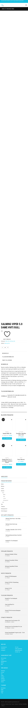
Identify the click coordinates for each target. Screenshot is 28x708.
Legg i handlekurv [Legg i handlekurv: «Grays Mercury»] (21, 464)
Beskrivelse (5, 353)
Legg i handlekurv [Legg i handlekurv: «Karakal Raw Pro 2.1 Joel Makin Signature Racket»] (7, 467)
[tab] (14, 353)
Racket (2, 490)
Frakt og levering (7, 360)
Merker (2, 486)
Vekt (3, 502)
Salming (11, 341)
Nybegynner (5, 500)
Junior (4, 498)
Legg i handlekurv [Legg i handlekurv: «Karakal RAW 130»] (7, 438)
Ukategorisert (4, 508)
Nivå (3, 492)
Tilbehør (3, 506)
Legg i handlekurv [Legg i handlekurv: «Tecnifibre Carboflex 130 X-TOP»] (21, 439)
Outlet (2, 488)
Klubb (2, 484)
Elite (9, 341)
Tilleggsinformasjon (8, 356)
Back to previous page (8, 9)
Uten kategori (4, 511)
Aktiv (6, 341)
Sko (14, 341)
